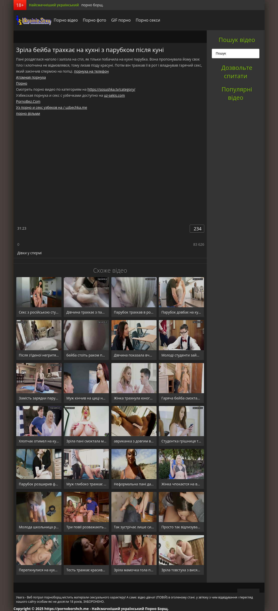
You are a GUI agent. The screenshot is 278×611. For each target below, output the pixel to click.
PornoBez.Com (28, 101)
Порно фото (94, 20)
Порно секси (148, 20)
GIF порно (121, 20)
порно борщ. (92, 5)
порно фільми (28, 113)
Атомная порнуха (31, 77)
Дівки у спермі (29, 252)
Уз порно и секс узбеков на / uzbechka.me (51, 107)
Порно (21, 83)
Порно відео (66, 20)
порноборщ (32, 20)
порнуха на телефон (91, 71)
